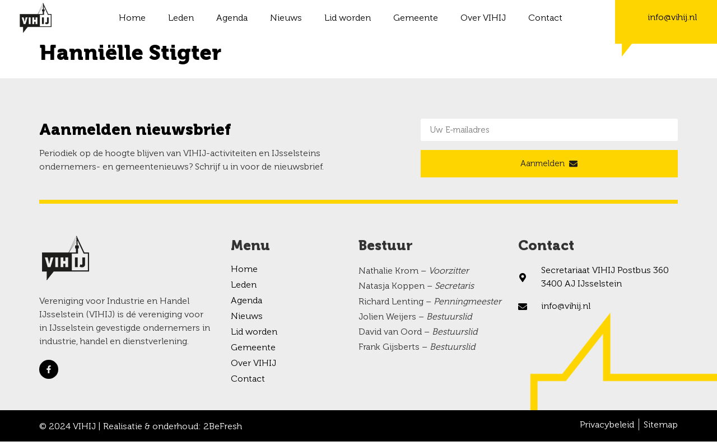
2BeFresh (222, 431)
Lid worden (347, 18)
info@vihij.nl (672, 17)
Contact (545, 18)
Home (132, 18)
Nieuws (286, 18)
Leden (181, 18)
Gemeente (415, 18)
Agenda (232, 18)
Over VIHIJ (483, 18)
